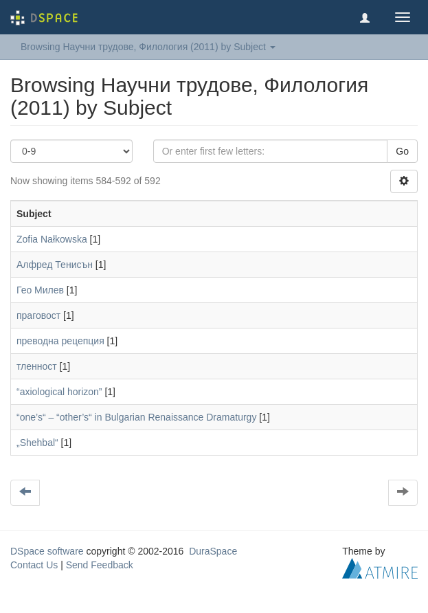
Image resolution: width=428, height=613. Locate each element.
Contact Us (34, 564)
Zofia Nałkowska (51, 239)
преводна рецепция (60, 340)
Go (402, 151)
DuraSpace (213, 551)
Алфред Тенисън (54, 264)
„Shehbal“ (37, 442)
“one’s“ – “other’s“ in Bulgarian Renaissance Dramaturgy (136, 417)
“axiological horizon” (59, 391)
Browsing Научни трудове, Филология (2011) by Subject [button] (148, 46)
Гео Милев (40, 290)
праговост (38, 315)
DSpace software (47, 551)
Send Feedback (99, 564)
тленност (36, 366)
